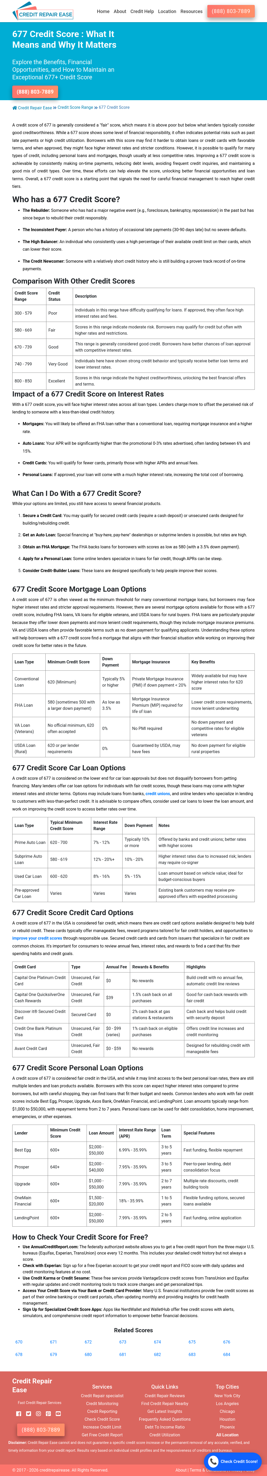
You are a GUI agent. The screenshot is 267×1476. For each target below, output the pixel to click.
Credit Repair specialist (102, 1395)
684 (226, 1354)
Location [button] (167, 11)
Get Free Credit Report (102, 1434)
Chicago (227, 1411)
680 (88, 1354)
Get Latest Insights (164, 1411)
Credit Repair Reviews (165, 1395)
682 (157, 1354)
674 (157, 1342)
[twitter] (26, 1414)
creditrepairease (55, 1470)
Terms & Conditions (208, 1470)
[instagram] (36, 1414)
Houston (227, 1419)
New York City (227, 1395)
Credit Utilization (164, 1434)
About (181, 1470)
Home (103, 11)
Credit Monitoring (102, 1403)
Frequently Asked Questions (165, 1419)
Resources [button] (191, 11)
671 (53, 1342)
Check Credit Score (102, 1419)
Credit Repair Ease (32, 107)
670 (18, 1342)
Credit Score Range (75, 107)
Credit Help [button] (142, 11)
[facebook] (16, 1414)
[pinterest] (46, 1414)
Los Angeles (227, 1403)
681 (122, 1354)
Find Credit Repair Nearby (165, 1403)
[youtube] (56, 1414)
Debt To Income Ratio (165, 1427)
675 (192, 1342)
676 (226, 1342)
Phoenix (227, 1427)
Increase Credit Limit (102, 1427)
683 (192, 1354)
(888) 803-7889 (231, 11)
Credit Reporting (102, 1411)
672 (88, 1342)
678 (18, 1354)
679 (53, 1354)
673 (122, 1342)
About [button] (120, 11)
